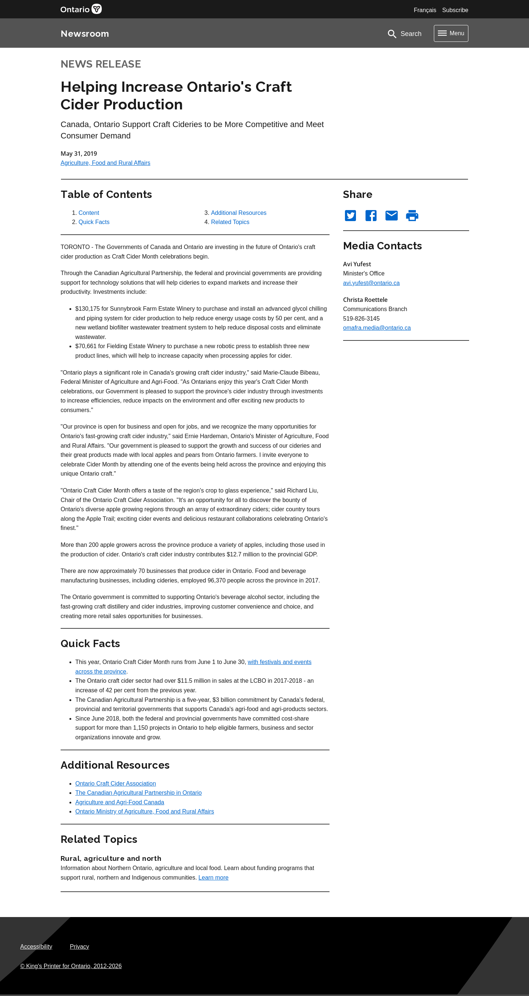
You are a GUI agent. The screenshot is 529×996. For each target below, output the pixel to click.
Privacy (79, 946)
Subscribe (455, 10)
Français (425, 10)
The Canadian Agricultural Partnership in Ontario (138, 793)
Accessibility (36, 946)
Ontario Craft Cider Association (115, 783)
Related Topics (230, 222)
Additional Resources (238, 213)
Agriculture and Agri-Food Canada (119, 802)
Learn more (213, 877)
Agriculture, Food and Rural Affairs (105, 163)
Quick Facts (94, 222)
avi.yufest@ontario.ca (371, 283)
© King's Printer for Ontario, (71, 966)
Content (89, 213)
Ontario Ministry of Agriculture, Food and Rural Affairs (144, 811)
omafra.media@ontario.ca (377, 328)
